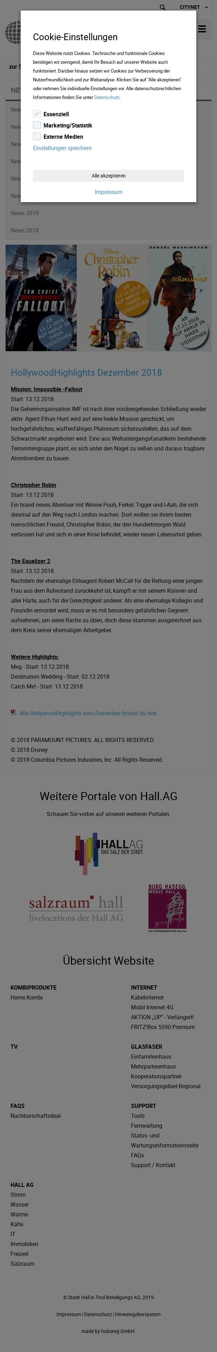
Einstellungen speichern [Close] (62, 148)
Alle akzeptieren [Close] (109, 175)
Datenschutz (106, 97)
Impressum (109, 192)
